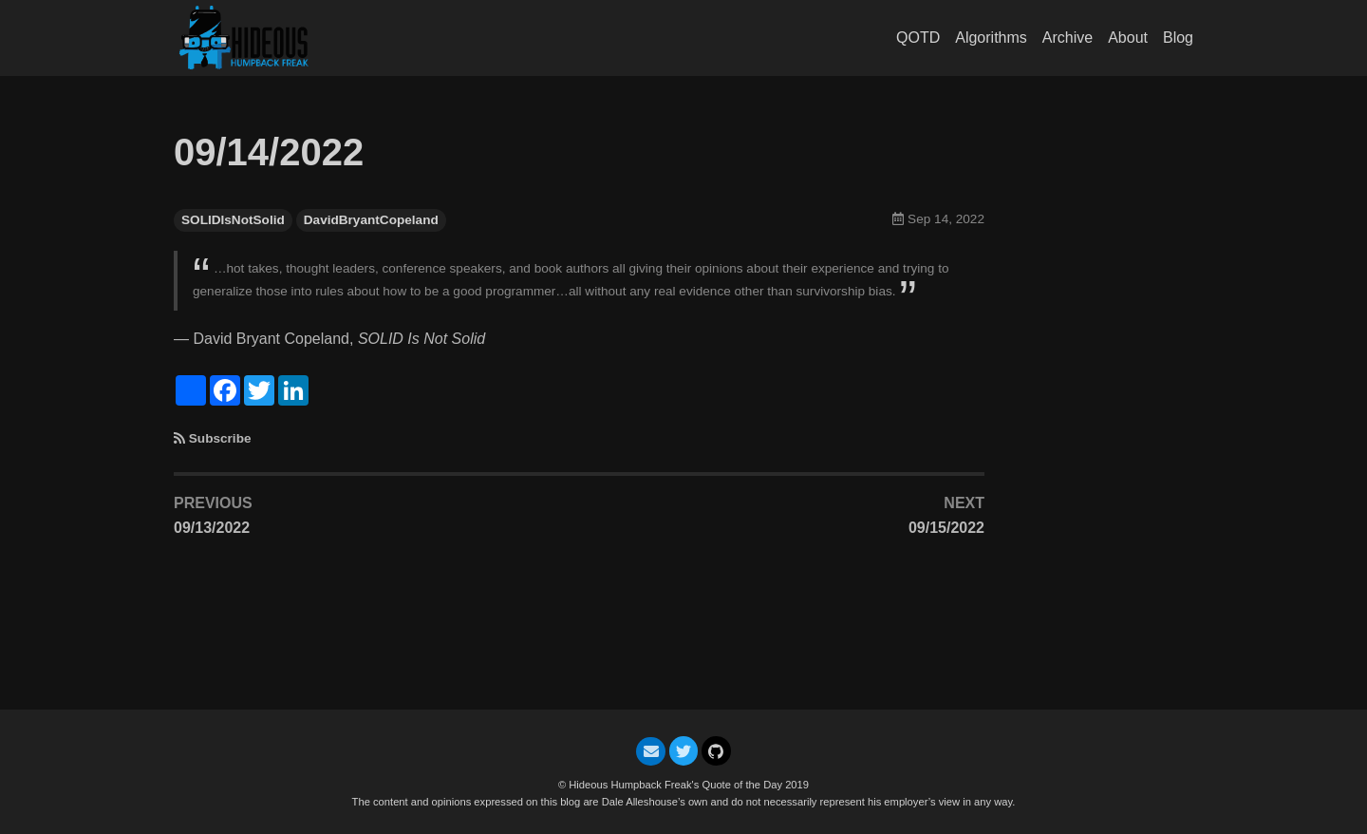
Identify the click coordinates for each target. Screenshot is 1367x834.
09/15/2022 (946, 528)
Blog (1178, 37)
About (1128, 37)
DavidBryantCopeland (371, 220)
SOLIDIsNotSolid (233, 220)
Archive (1067, 37)
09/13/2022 (212, 528)
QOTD (918, 37)
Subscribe (220, 438)
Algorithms (991, 37)
